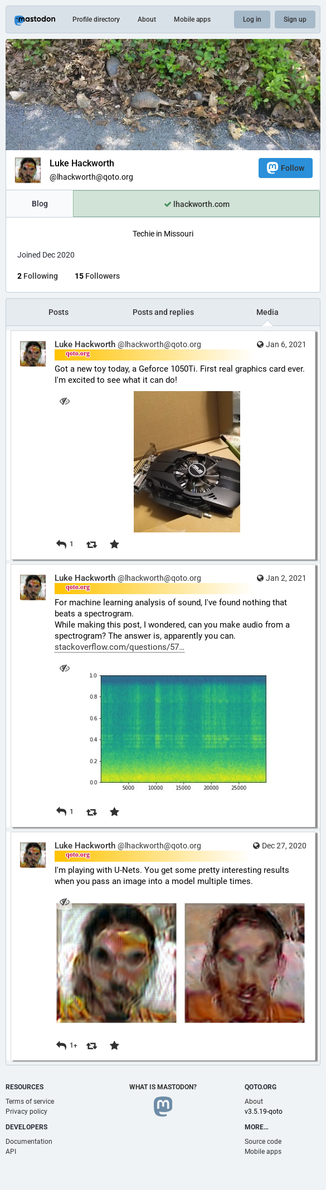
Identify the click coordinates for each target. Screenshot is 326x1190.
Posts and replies (163, 312)
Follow (285, 168)
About (147, 19)
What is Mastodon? (163, 1087)
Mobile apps (192, 19)
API (11, 1152)
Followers (97, 275)
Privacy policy (26, 1111)
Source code (263, 1141)
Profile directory (96, 19)
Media (267, 312)
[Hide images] (64, 902)
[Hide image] (64, 400)
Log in (252, 19)
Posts (58, 312)
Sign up (295, 19)
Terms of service (30, 1101)
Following (37, 275)
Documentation (29, 1141)
